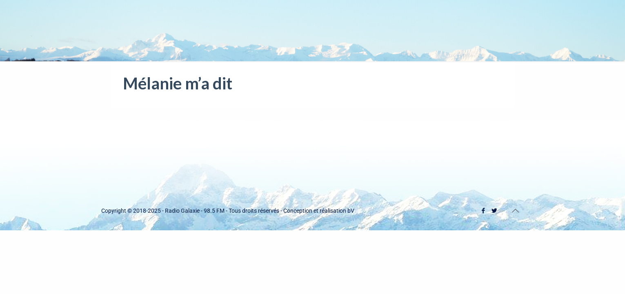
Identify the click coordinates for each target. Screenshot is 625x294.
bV (350, 210)
